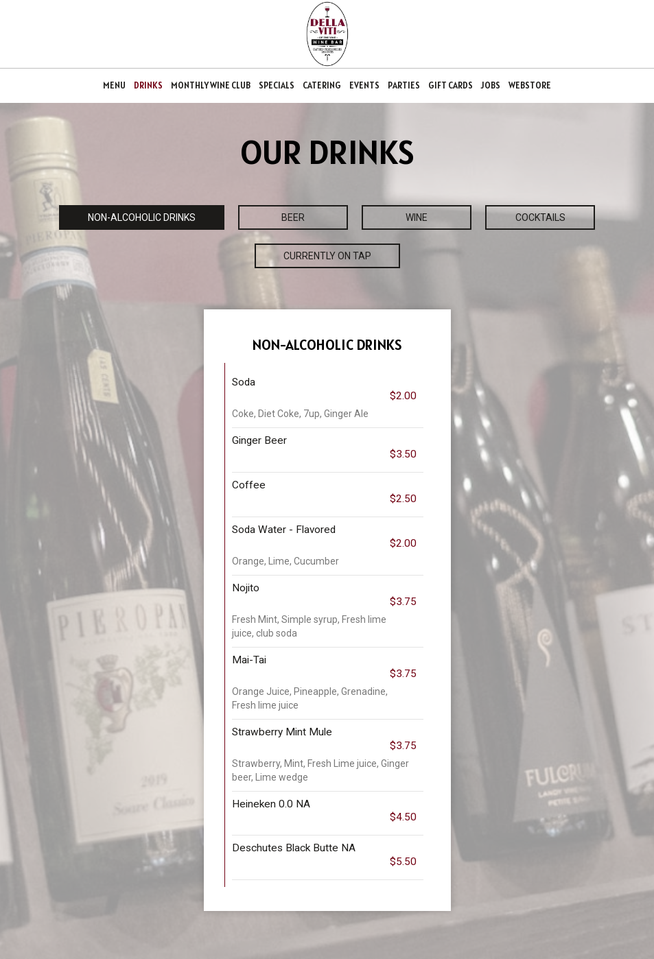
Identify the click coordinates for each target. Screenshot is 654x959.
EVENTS (364, 85)
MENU (114, 85)
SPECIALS (276, 85)
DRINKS (148, 85)
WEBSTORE (530, 85)
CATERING (322, 85)
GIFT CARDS (450, 85)
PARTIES (404, 85)
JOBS (490, 85)
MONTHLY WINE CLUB (210, 85)
